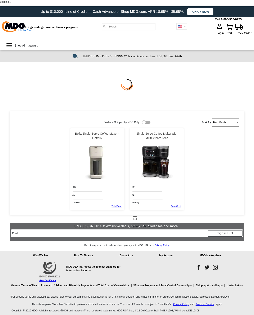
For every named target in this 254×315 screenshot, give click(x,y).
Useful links (234, 285)
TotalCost (117, 206)
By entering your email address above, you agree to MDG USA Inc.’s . (127, 245)
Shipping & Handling (208, 285)
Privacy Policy (162, 245)
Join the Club (24, 30)
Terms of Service (205, 304)
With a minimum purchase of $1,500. (146, 56)
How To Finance (83, 255)
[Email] (109, 233)
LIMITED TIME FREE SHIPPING (102, 56)
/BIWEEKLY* (76, 202)
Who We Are (40, 255)
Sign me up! (225, 233)
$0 (74, 187)
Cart (229, 33)
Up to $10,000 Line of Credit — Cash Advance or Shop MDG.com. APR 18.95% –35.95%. (113, 12)
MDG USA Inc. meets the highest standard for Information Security (93, 268)
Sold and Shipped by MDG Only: (122, 122)
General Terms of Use (24, 285)
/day (74, 195)
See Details (175, 56)
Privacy (45, 285)
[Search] (130, 26)
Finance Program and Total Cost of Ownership (161, 285)
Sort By (206, 122)
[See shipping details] (175, 56)
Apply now (200, 11)
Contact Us (126, 255)
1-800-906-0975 (231, 19)
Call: (218, 19)
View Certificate (47, 280)
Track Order (243, 33)
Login (221, 33)
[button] (127, 287)
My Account (166, 255)
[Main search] (104, 26)
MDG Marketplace (210, 255)
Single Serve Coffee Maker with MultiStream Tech (156, 136)
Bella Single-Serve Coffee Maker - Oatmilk (97, 136)
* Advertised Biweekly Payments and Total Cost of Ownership (90, 285)
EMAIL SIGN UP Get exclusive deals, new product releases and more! (127, 226)
